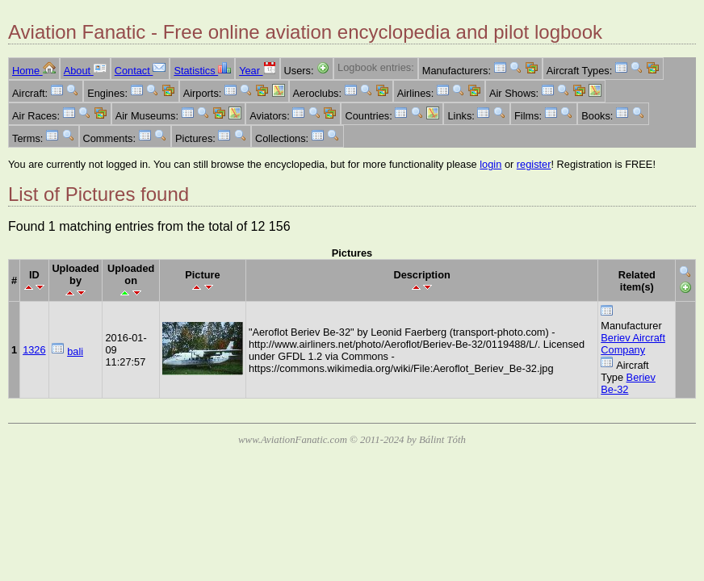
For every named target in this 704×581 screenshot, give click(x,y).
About (85, 71)
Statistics (202, 71)
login (490, 164)
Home (34, 71)
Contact (140, 71)
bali (75, 351)
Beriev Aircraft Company (633, 344)
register (534, 164)
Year (257, 71)
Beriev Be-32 (628, 383)
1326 (34, 350)
